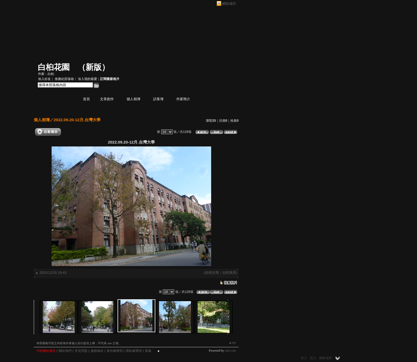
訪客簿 (158, 99)
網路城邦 (229, 4)
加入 (313, 358)
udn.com (230, 350)
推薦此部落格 (64, 79)
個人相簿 (133, 99)
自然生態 (212, 273)
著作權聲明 (115, 351)
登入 (304, 358)
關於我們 (65, 351)
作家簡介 (183, 99)
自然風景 (229, 273)
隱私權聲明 (134, 351)
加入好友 (44, 79)
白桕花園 (54, 67)
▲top (232, 342)
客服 (148, 351)
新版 (94, 67)
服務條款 (97, 351)
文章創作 (107, 99)
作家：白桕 (46, 74)
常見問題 (81, 351)
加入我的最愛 (87, 79)
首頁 (86, 99)
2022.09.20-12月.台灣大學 (77, 119)
